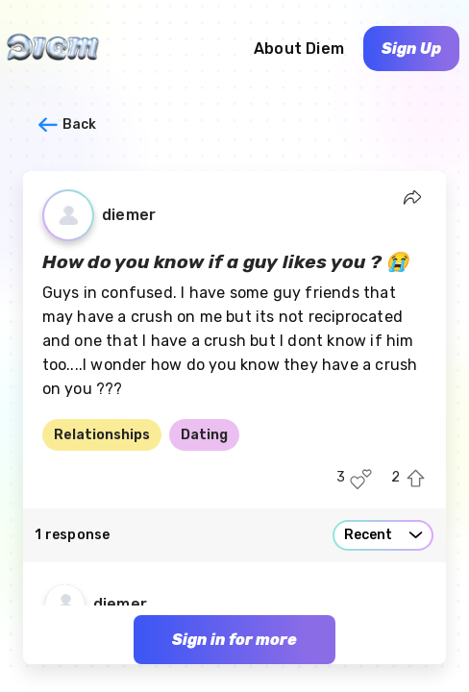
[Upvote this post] (416, 479)
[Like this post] (361, 479)
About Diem (299, 48)
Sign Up (411, 48)
